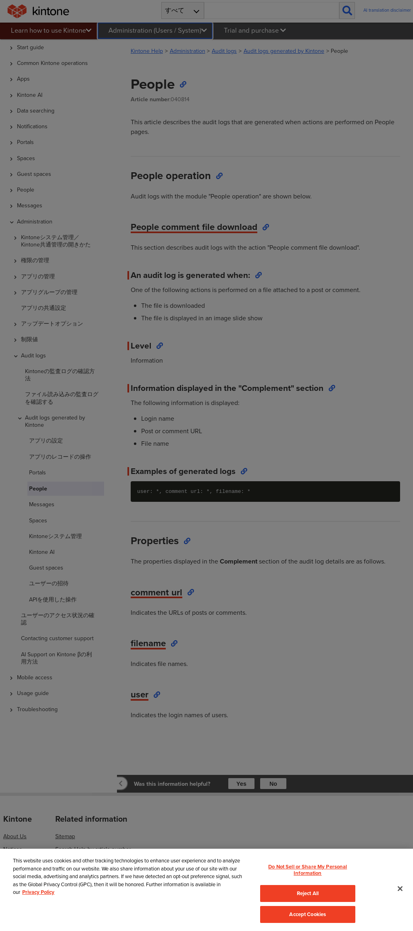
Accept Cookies (307, 914)
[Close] (400, 889)
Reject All (308, 893)
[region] (206, 890)
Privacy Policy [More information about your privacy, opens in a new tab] (38, 892)
